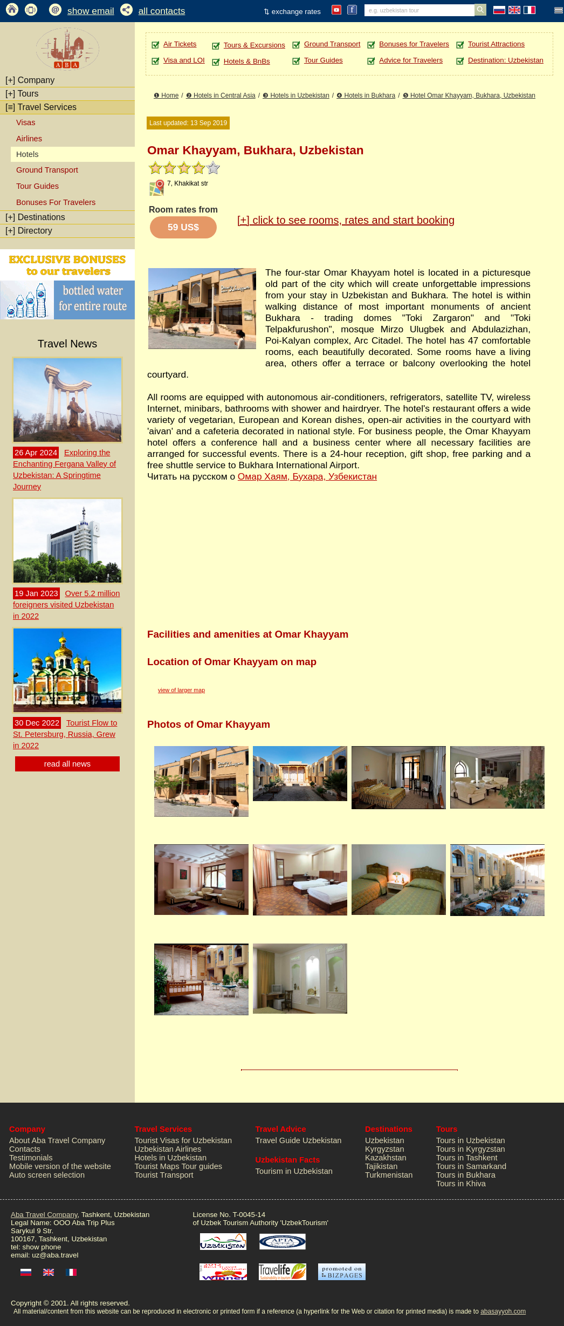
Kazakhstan (386, 1157)
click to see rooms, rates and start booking (346, 220)
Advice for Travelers (411, 60)
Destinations (35, 217)
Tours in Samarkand (471, 1166)
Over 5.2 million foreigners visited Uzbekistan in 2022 (66, 604)
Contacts (24, 1149)
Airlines (29, 138)
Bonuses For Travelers (55, 202)
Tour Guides (37, 186)
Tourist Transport (164, 1175)
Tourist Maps (157, 1166)
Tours (22, 93)
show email (90, 10)
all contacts (162, 10)
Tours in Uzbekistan (470, 1140)
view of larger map (181, 690)
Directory (28, 230)
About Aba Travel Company (57, 1140)
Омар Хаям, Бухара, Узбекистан (307, 476)
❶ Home (166, 95)
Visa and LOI (184, 60)
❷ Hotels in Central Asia (221, 95)
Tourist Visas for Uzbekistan (183, 1140)
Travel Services (41, 107)
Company (29, 80)
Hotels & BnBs (247, 61)
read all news (67, 764)
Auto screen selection (47, 1175)
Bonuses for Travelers (414, 44)
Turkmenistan (388, 1175)
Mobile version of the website (60, 1166)
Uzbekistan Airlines (168, 1149)
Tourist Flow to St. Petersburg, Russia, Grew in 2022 (65, 734)
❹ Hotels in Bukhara (365, 95)
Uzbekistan (384, 1140)
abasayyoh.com (503, 1311)
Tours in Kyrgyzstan (470, 1149)
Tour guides (201, 1166)
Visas (26, 122)
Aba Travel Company (44, 1215)
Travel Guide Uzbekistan (299, 1140)
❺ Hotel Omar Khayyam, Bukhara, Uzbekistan (469, 95)
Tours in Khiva (461, 1183)
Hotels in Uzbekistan (171, 1157)
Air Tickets (179, 44)
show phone (41, 1247)
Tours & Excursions (254, 45)
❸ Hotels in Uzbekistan (296, 95)
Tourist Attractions (496, 44)
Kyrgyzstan (384, 1149)
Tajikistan (381, 1166)
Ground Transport (47, 170)
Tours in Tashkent (467, 1157)
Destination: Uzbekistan (506, 60)
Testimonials (31, 1157)
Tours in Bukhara (466, 1175)
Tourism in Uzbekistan (294, 1171)
